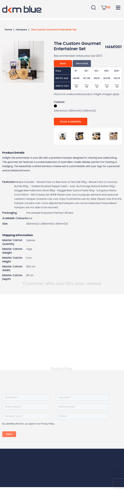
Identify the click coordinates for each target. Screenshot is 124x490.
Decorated (82, 63)
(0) (105, 7)
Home (8, 29)
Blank (63, 63)
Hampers (21, 29)
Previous (51, 136)
